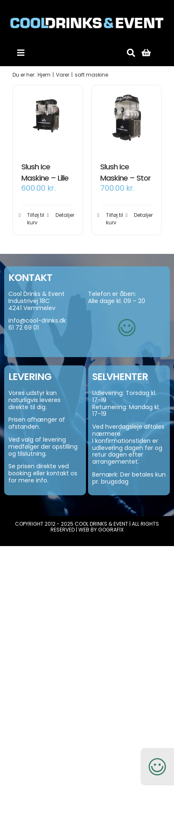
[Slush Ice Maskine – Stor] (126, 120)
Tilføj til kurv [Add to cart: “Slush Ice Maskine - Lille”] (35, 218)
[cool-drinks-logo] (87, 9)
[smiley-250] (127, 313)
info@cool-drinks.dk (37, 320)
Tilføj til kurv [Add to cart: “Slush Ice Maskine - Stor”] (114, 218)
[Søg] (131, 53)
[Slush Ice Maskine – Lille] (48, 120)
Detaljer (64, 215)
